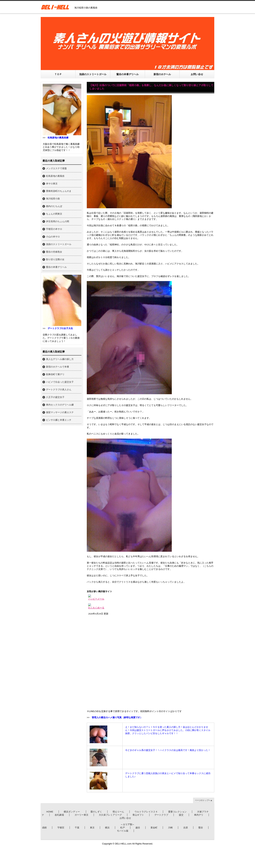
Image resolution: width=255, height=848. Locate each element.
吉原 (185, 827)
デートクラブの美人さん (58, 389)
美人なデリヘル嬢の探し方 (60, 359)
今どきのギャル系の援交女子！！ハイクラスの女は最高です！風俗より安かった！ (167, 750)
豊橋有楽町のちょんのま (58, 191)
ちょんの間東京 (54, 213)
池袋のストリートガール (92, 74)
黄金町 (154, 827)
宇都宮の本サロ (54, 229)
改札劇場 (59, 815)
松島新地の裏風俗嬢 (58, 137)
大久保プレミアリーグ (110, 815)
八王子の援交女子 (55, 397)
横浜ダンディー (72, 811)
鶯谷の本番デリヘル (127, 74)
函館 (44, 827)
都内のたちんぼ (54, 206)
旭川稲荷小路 (53, 198)
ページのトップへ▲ (203, 800)
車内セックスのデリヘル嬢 (60, 404)
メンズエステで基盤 (56, 168)
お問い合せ (197, 74)
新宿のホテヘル (162, 74)
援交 (181, 815)
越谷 (137, 827)
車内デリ (198, 815)
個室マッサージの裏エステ (60, 412)
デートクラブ (161, 815)
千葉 (77, 827)
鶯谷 (200, 827)
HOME (49, 811)
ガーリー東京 (81, 815)
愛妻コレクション (177, 811)
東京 (92, 827)
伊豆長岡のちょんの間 (57, 221)
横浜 (107, 827)
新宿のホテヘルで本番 (57, 366)
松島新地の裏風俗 (55, 176)
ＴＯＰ (58, 74)
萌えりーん (118, 811)
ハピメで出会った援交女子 (60, 382)
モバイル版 (122, 830)
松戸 (122, 827)
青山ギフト (138, 815)
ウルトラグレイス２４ (146, 811)
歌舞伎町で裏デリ (55, 374)
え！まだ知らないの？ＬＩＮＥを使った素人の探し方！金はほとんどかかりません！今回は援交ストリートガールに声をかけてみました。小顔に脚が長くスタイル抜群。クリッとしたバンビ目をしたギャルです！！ (167, 730)
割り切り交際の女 (55, 259)
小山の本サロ (53, 236)
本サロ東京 (52, 183)
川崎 (170, 827)
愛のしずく (96, 811)
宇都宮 (60, 827)
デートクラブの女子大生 (60, 328)
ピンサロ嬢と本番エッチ (58, 420)
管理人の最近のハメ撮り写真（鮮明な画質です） (117, 717)
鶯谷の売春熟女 (54, 251)
